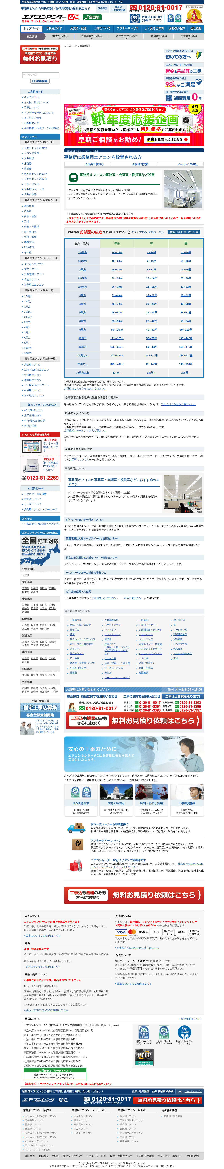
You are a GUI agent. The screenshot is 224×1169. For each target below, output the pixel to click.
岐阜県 (34, 608)
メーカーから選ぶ (126, 35)
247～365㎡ (117, 355)
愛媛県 (34, 675)
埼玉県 (52, 625)
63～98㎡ (117, 321)
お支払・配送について (36, 102)
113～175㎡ (117, 338)
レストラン (110, 629)
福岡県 (25, 688)
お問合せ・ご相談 (49, 1156)
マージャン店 (180, 629)
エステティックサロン (150, 648)
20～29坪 (151, 304)
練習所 (73, 672)
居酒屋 (108, 639)
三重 (125, 93)
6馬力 (82, 321)
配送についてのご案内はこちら (134, 983)
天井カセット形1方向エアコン (40, 1137)
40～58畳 (186, 304)
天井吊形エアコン (34, 1120)
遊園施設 (143, 672)
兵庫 (110, 87)
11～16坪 (151, 286)
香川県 (25, 675)
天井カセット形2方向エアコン (40, 1133)
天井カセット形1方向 (36, 178)
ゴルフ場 (143, 658)
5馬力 (82, 312)
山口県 (25, 662)
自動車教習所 (111, 620)
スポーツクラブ (113, 625)
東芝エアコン (31, 269)
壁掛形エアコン (33, 1124)
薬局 (72, 634)
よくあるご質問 (154, 28)
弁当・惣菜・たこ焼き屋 (117, 663)
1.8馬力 (82, 261)
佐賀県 (43, 688)
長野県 (52, 605)
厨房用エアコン (33, 364)
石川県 (34, 605)
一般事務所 (76, 620)
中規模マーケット (148, 625)
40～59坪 (151, 329)
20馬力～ (82, 364)
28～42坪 (151, 321)
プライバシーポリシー (169, 1156)
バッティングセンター (150, 653)
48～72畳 (186, 312)
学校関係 (29, 242)
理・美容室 (179, 620)
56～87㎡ (117, 312)
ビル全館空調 (180, 644)
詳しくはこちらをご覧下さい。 (178, 404)
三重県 (34, 645)
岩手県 (34, 588)
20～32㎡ (117, 269)
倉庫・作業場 (146, 667)
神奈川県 (44, 628)
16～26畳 (186, 269)
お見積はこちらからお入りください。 (85, 388)
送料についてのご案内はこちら (43, 966)
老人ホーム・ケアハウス (82, 639)
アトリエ (74, 648)
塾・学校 (74, 658)
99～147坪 (151, 364)
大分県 (52, 688)
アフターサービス (127, 28)
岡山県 (43, 658)
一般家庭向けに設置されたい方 (41, 523)
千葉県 (34, 628)
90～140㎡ (117, 329)
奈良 (120, 93)
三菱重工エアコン (34, 284)
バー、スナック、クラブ (117, 677)
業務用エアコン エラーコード (40, 509)
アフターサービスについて (39, 112)
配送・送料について (121, 1156)
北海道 (148, 57)
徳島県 (43, 675)
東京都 (25, 628)
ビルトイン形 (31, 184)
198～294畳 (185, 364)
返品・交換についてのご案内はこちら (47, 1010)
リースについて (33, 504)
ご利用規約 (192, 1156)
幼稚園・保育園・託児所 (82, 663)
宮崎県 (34, 691)
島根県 (34, 658)
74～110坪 (151, 355)
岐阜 (131, 85)
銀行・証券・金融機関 (81, 644)
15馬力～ (82, 355)
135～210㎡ (117, 346)
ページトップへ (193, 1091)
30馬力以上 (82, 372)
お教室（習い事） (79, 667)
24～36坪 (151, 312)
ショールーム (146, 634)
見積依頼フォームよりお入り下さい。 (85, 430)
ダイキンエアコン (34, 264)
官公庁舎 (74, 629)
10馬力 (82, 338)
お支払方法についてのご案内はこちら (138, 947)
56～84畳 (186, 321)
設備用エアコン (132, 598)
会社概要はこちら (191, 1018)
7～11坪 (151, 261)
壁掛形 (28, 168)
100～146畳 (185, 338)
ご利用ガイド (54, 28)
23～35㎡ (117, 278)
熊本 (78, 95)
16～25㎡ (117, 252)
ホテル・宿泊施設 (182, 653)
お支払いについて (72, 1156)
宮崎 (83, 95)
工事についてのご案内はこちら (43, 935)
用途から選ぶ (189, 35)
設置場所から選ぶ (91, 35)
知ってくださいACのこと (42, 404)
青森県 (25, 588)
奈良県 (25, 645)
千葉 (152, 93)
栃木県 (34, 625)
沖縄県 (54, 691)
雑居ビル (178, 648)
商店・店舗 (30, 216)
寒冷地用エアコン (34, 395)
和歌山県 (44, 645)
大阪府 (52, 642)
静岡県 (25, 612)
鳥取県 (25, 658)
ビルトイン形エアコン (36, 1141)
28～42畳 (186, 295)
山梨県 (43, 608)
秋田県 (43, 588)
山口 (91, 87)
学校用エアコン (33, 375)
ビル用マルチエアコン (104, 598)
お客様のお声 (177, 28)
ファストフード (113, 634)
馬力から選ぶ (159, 35)
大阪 (115, 93)
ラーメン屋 (110, 658)
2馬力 (82, 269)
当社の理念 (30, 425)
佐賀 (78, 88)
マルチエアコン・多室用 (37, 1149)
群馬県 (25, 625)
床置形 (28, 163)
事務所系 (29, 206)
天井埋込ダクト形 (34, 189)
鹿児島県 (44, 691)
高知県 (52, 675)
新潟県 (25, 605)
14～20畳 (186, 252)
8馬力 (82, 329)
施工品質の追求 (33, 415)
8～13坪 (151, 269)
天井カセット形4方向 (36, 148)
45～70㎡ (117, 304)
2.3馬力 (82, 278)
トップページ (31, 28)
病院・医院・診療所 (80, 625)
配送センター (77, 653)
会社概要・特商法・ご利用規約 (41, 128)
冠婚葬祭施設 (180, 634)
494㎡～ (117, 372)
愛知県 (52, 608)
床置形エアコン (33, 1128)
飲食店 (28, 211)
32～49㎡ (117, 295)
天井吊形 (29, 158)
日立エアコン (31, 279)
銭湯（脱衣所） (147, 663)
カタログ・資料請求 (35, 494)
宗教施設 (178, 639)
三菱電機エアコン (34, 274)
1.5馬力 (82, 252)
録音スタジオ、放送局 (150, 644)
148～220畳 (185, 355)
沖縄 (71, 99)
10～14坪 (151, 278)
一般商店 (143, 620)
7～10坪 (151, 252)
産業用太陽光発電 (173, 1116)
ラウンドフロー (33, 153)
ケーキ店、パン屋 (114, 668)
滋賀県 (34, 642)
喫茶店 (108, 672)
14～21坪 (151, 295)
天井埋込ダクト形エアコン (39, 1145)
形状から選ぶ (60, 35)
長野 (138, 85)
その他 (28, 252)
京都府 (25, 642)
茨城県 (43, 625)
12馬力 (82, 346)
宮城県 (52, 588)
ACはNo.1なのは (33, 410)
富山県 (43, 605)
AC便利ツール (36, 488)
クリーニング (146, 639)
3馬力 (82, 295)
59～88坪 (151, 346)
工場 (175, 658)
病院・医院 (30, 237)
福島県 (34, 592)
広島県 (52, 658)
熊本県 (25, 691)
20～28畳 (186, 278)
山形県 (25, 592)
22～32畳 (186, 286)
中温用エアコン (33, 390)
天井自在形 (30, 194)
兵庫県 (43, 642)
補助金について (33, 499)
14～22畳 (186, 261)
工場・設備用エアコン (36, 369)
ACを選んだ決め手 (34, 420)
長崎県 (34, 688)
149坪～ (151, 372)
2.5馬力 (82, 286)
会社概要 (195, 28)
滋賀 (125, 86)
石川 (125, 80)
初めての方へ (31, 97)
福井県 (25, 608)
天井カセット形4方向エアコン (40, 1116)
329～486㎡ (117, 364)
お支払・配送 (78, 28)
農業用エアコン (33, 380)
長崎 (73, 88)
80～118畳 (186, 329)
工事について (102, 28)
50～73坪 (151, 338)
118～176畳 (185, 346)
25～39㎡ (117, 286)
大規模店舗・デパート (150, 629)
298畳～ (185, 372)
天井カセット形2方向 (36, 173)
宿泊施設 (29, 247)
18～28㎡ (117, 261)
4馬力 (82, 304)
